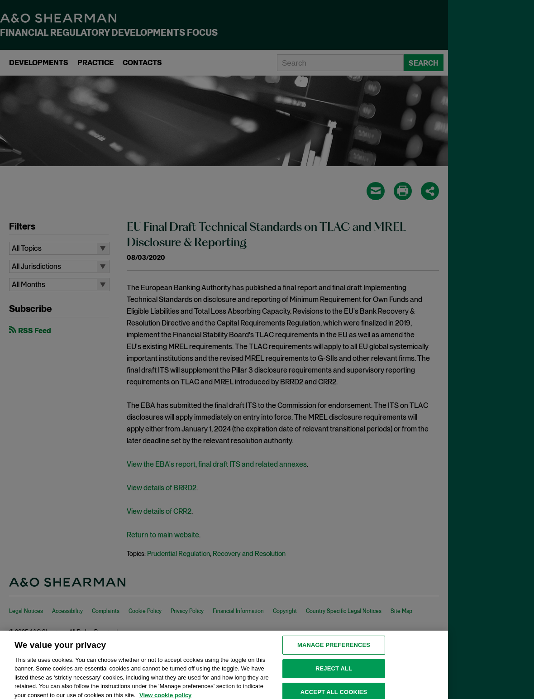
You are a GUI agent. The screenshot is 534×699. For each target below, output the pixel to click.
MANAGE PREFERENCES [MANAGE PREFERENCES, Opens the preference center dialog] (333, 649)
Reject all (333, 673)
